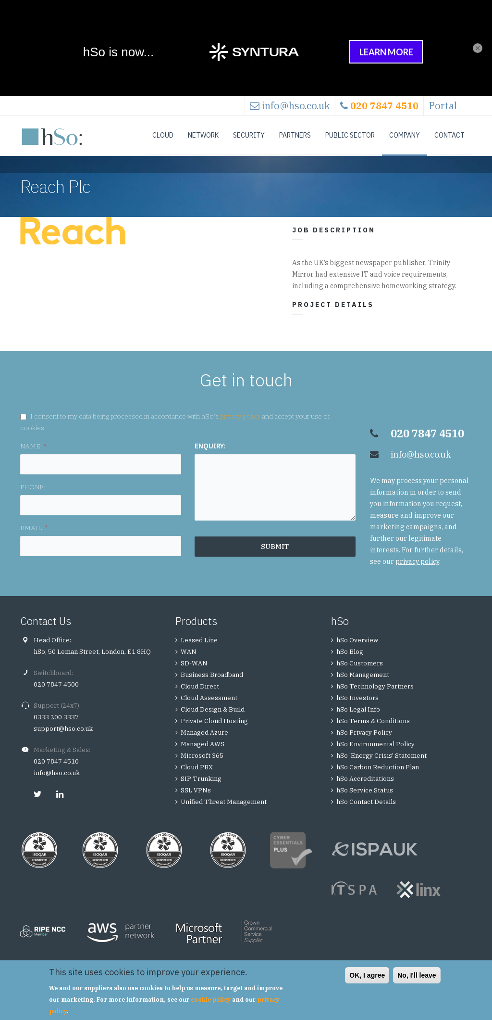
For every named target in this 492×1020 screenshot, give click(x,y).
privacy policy (240, 425)
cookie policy (211, 999)
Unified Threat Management (224, 811)
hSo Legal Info (358, 719)
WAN (189, 661)
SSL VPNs (196, 800)
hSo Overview (357, 650)
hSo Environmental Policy (375, 754)
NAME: (33, 455)
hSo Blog (349, 661)
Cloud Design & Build (213, 719)
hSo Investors (357, 707)
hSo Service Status (364, 800)
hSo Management (362, 684)
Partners (295, 135)
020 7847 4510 (56, 771)
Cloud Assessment (209, 707)
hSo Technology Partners (375, 696)
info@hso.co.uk (296, 105)
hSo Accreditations (365, 788)
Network (203, 135)
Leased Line (199, 650)
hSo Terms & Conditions (373, 731)
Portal (443, 105)
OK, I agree (367, 975)
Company (404, 135)
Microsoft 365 (202, 765)
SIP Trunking (201, 788)
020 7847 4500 (56, 694)
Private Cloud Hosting (214, 731)
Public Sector (350, 135)
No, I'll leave (416, 975)
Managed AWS (202, 754)
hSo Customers (359, 673)
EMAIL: (34, 537)
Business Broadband (212, 684)
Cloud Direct (200, 696)
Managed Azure (204, 742)
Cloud (162, 135)
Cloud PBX (197, 777)
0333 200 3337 (56, 727)
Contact (449, 135)
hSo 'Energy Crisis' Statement (381, 765)
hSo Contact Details (366, 811)
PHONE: (33, 496)
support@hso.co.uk (63, 738)
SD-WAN (194, 673)
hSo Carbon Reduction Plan (377, 777)
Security (249, 135)
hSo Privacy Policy (364, 742)
